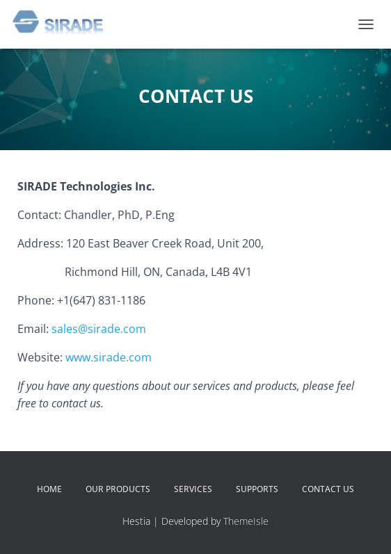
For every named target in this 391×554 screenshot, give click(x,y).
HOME (49, 489)
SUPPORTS (257, 489)
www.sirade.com (108, 357)
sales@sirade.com (98, 328)
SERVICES (193, 489)
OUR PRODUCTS (118, 489)
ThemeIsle (246, 521)
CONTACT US (328, 489)
